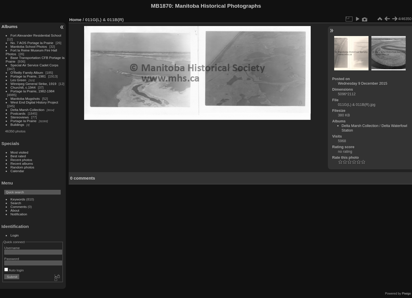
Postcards (18, 113)
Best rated (18, 156)
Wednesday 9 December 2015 (362, 83)
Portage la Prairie (24, 121)
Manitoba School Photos (29, 46)
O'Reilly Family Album (27, 72)
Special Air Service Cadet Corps (34, 65)
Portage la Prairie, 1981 (28, 76)
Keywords (18, 199)
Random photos (22, 167)
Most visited (19, 152)
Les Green (18, 80)
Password (11, 259)
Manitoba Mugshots (25, 98)
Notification (19, 214)
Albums (9, 26)
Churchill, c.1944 (23, 87)
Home (75, 19)
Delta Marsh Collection (27, 110)
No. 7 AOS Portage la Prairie (32, 43)
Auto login (14, 270)
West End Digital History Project (34, 102)
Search (16, 203)
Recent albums (22, 163)
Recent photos (21, 160)
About (15, 210)
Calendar (17, 171)
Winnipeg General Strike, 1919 (33, 84)
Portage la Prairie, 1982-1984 (33, 91)
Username (12, 248)
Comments (19, 206)
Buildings (17, 124)
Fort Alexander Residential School (36, 35)
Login (15, 235)
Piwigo (406, 293)
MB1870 (161, 6)
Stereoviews (20, 117)
